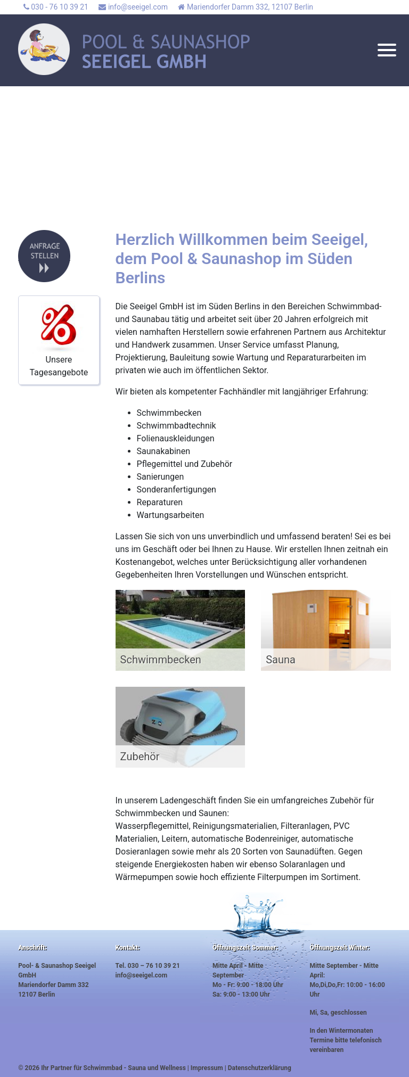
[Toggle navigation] (387, 52)
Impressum (207, 1068)
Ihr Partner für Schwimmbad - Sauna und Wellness (113, 1068)
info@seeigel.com (133, 7)
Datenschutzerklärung (259, 1068)
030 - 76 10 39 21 (55, 7)
